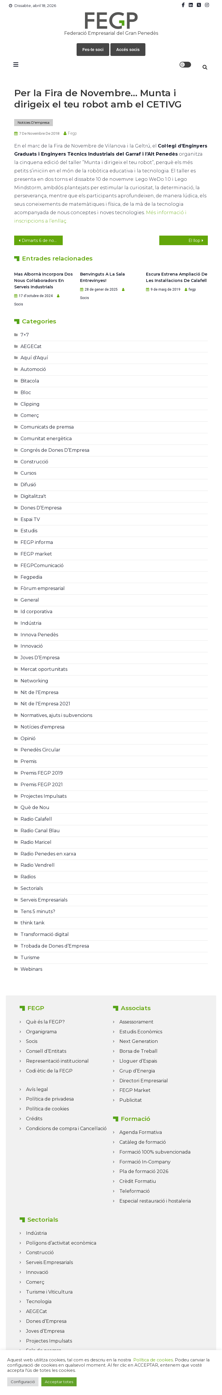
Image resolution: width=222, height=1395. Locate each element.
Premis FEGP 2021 (42, 784)
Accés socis (128, 49)
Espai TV (30, 519)
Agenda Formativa (140, 1132)
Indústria (31, 623)
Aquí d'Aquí (34, 357)
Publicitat (130, 1100)
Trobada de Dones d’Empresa (55, 946)
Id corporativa (36, 611)
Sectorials (32, 888)
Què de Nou (35, 807)
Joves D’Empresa (40, 657)
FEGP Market (135, 1090)
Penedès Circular (40, 750)
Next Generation (138, 1041)
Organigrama (41, 1032)
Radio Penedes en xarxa (48, 854)
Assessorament (136, 1022)
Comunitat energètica (46, 438)
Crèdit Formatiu (137, 1181)
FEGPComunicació (42, 565)
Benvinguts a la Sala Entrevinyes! (102, 277)
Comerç (30, 415)
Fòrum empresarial (43, 588)
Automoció (33, 369)
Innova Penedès (39, 635)
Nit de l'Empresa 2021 (45, 703)
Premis (28, 761)
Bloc (26, 392)
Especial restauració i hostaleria (155, 1201)
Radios (28, 876)
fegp (72, 133)
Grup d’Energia (137, 1071)
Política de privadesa (50, 1099)
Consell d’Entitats (46, 1051)
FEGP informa (37, 542)
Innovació (32, 646)
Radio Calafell (36, 819)
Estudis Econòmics (140, 1032)
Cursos (28, 473)
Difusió (28, 484)
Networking (34, 681)
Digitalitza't (33, 496)
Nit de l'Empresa (39, 692)
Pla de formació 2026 (143, 1171)
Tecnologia (38, 1301)
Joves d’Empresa (45, 1331)
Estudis (29, 530)
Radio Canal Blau (40, 830)
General (30, 600)
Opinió (28, 738)
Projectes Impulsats (43, 796)
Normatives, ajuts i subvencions (56, 715)
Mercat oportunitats (44, 669)
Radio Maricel (36, 842)
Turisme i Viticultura (49, 1292)
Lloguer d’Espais (138, 1061)
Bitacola (30, 381)
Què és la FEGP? (45, 1022)
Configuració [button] (23, 1381)
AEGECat (31, 346)
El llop (194, 240)
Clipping (30, 404)
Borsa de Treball (138, 1051)
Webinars (31, 969)
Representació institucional (57, 1061)
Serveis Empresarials (44, 900)
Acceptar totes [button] (59, 1381)
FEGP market (36, 554)
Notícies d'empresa (33, 122)
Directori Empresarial (143, 1080)
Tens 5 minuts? (38, 911)
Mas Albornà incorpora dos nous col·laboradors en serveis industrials (43, 280)
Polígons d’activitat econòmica (61, 1243)
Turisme (30, 957)
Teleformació (134, 1191)
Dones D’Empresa (41, 508)
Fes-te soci (92, 49)
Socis (18, 304)
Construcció (34, 462)
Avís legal (37, 1089)
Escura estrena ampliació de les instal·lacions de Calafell (176, 277)
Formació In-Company (145, 1162)
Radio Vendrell (38, 865)
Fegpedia (31, 577)
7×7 (25, 335)
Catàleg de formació (142, 1142)
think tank (33, 923)
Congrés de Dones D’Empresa (55, 450)
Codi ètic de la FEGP (49, 1071)
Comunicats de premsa (47, 427)
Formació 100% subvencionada (154, 1152)
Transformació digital (45, 934)
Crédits (34, 1118)
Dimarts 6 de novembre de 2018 (42, 240)
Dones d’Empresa (46, 1321)
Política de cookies (47, 1109)
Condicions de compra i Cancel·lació (66, 1128)
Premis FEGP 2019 (42, 773)
